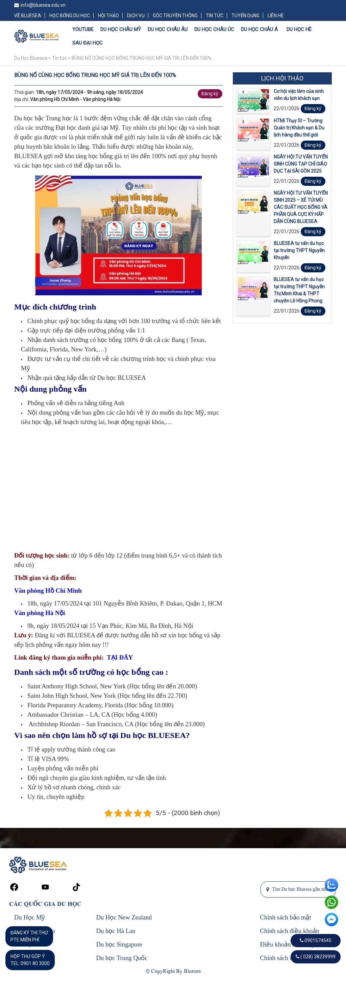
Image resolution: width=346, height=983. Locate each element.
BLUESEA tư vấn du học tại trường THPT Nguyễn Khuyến (299, 250)
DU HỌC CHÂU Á (259, 29)
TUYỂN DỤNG (245, 15)
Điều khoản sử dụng (287, 944)
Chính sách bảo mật (285, 917)
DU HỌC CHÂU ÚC (214, 29)
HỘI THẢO (108, 15)
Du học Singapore (119, 944)
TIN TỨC (214, 15)
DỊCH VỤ (136, 15)
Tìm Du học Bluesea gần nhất (298, 889)
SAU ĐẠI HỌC (87, 43)
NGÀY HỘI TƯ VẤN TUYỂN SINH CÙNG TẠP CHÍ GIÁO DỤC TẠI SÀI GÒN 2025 (301, 164)
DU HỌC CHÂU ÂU (168, 29)
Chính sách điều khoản (289, 930)
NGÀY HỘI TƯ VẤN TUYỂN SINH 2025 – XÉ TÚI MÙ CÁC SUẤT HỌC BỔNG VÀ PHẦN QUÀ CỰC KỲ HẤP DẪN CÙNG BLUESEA (301, 207)
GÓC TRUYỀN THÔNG (175, 15)
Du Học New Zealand (124, 917)
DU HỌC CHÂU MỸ (120, 29)
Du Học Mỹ (29, 917)
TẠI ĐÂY (120, 657)
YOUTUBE (83, 29)
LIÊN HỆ (275, 15)
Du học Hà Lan (115, 930)
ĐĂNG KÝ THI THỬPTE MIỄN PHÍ (29, 936)
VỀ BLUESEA (27, 15)
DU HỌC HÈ (299, 29)
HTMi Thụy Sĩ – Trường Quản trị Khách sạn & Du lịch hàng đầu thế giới (299, 128)
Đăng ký (209, 93)
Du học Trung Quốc (122, 957)
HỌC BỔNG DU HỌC (69, 15)
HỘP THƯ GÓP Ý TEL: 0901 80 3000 (30, 960)
